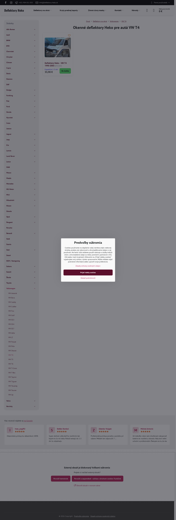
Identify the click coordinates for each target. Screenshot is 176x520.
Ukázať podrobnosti (88, 278)
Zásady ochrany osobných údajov (88, 266)
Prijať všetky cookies (88, 272)
